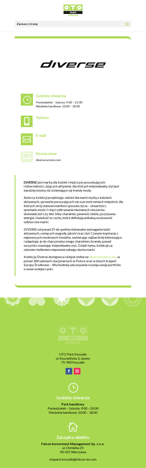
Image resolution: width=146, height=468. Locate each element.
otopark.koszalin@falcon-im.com (73, 459)
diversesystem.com (102, 257)
